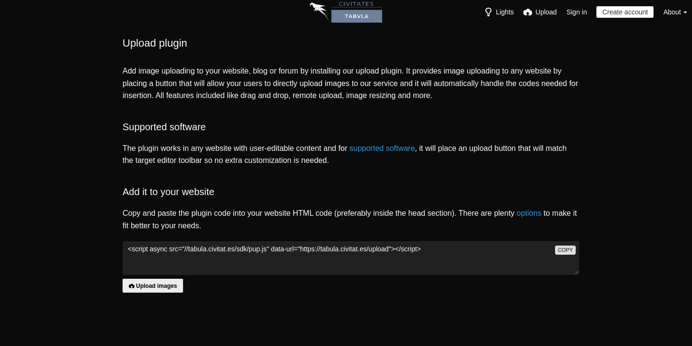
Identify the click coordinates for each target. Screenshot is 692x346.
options (529, 213)
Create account (625, 12)
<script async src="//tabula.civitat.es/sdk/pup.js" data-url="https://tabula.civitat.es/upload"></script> (351, 258)
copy (565, 250)
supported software (382, 148)
